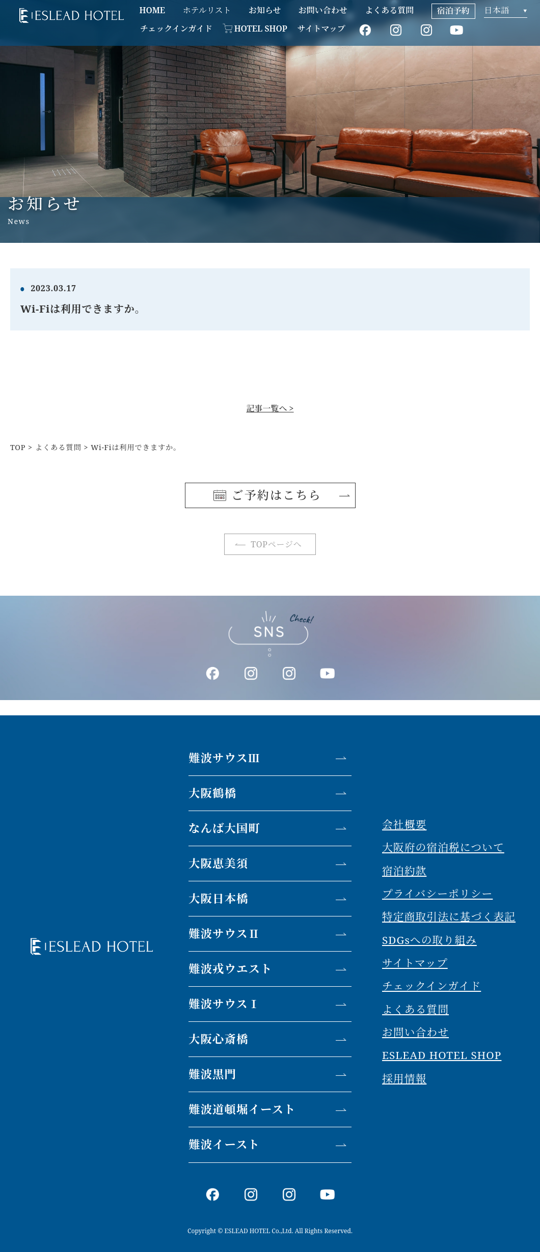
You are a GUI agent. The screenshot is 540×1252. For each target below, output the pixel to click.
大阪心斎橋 (218, 1039)
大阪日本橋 (218, 898)
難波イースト (224, 1144)
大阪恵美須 (218, 863)
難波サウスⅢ (224, 758)
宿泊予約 (453, 11)
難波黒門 (212, 1074)
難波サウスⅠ (224, 1004)
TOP (17, 447)
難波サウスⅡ (224, 933)
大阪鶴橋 (212, 793)
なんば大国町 (224, 828)
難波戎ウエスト (230, 969)
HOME (152, 10)
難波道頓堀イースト (241, 1109)
